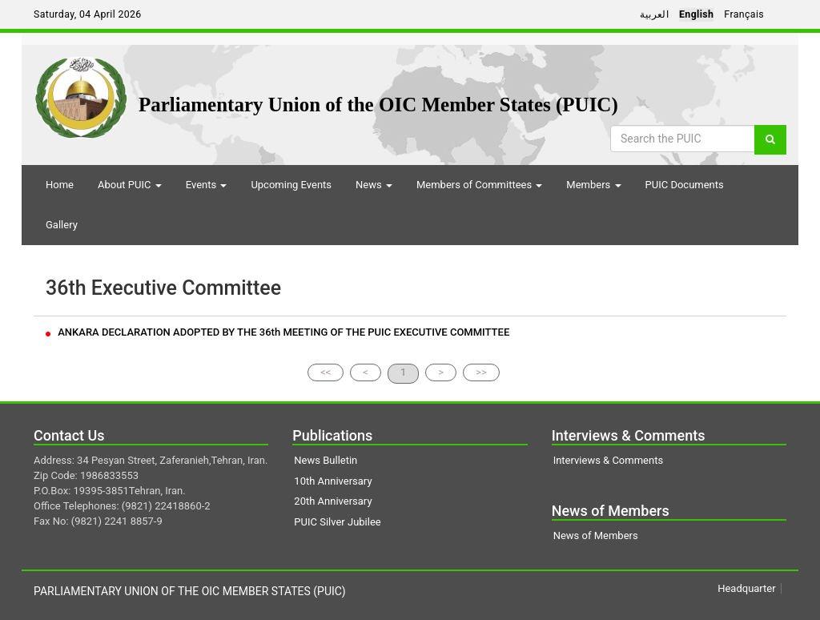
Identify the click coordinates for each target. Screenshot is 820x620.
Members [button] (593, 185)
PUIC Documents (684, 185)
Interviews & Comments (608, 460)
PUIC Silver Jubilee (337, 522)
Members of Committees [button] (479, 185)
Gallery (62, 225)
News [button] (374, 185)
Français (744, 14)
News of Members (595, 535)
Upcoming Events (291, 185)
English (696, 14)
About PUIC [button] (130, 185)
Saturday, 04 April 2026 (88, 14)
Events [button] (206, 185)
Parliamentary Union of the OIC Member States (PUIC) (378, 104)
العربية (654, 14)
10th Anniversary (333, 481)
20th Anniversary (333, 501)
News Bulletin (325, 460)
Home (60, 185)
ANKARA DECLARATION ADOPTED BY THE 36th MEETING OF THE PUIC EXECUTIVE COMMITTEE (277, 332)
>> (481, 372)
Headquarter (746, 588)
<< (325, 372)
